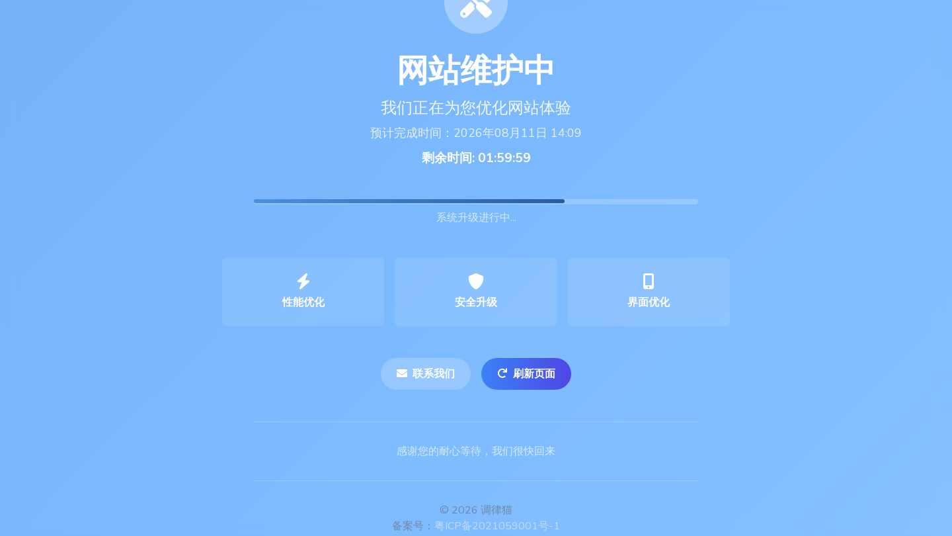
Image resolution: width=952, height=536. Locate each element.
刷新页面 (526, 374)
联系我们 (426, 374)
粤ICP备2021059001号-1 (497, 526)
